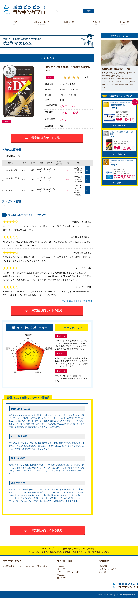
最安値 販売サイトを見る (46, 137)
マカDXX (61, 575)
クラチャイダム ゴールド (68, 572)
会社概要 (103, 566)
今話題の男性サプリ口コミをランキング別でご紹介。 (26, 566)
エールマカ (62, 578)
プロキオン (62, 566)
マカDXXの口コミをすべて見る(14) (77, 301)
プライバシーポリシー (109, 569)
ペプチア (61, 569)
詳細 (87, 170)
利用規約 (103, 572)
